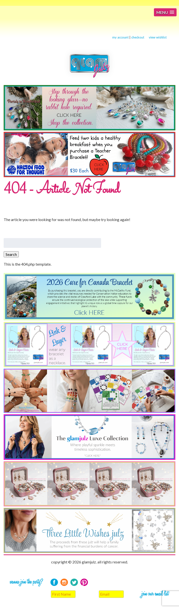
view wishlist (158, 37)
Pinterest (84, 582)
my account (120, 37)
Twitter (74, 582)
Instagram (64, 582)
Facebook (54, 582)
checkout (137, 37)
